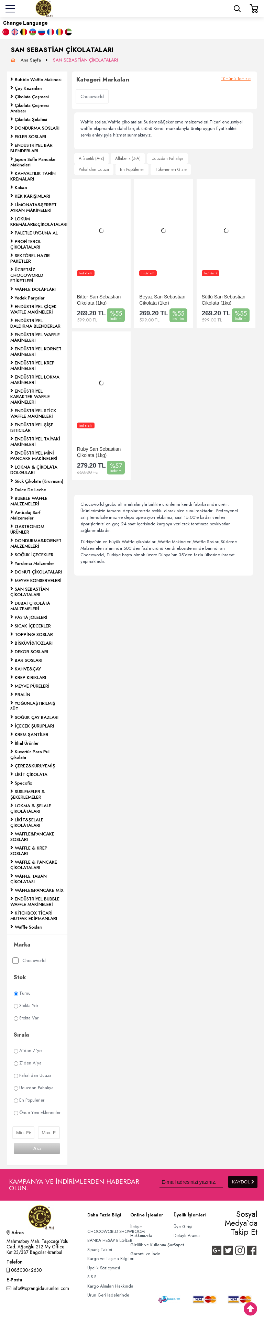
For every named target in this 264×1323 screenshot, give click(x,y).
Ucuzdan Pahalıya (34, 1087)
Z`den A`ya (28, 1063)
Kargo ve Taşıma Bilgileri (110, 1259)
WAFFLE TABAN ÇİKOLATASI (28, 879)
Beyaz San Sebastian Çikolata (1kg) (162, 299)
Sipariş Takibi (99, 1250)
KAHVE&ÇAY (28, 669)
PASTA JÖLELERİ (31, 617)
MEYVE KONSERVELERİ (38, 580)
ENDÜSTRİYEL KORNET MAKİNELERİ (36, 352)
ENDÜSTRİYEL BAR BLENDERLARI (31, 148)
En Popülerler (29, 1100)
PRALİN (22, 694)
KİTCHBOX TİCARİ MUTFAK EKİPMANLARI (33, 916)
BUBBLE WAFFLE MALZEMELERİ (28, 501)
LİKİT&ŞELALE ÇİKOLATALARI (26, 823)
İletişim (136, 1227)
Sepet (179, 1245)
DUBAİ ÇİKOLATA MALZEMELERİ (30, 606)
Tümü (22, 993)
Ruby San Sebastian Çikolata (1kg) (99, 452)
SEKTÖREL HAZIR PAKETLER (30, 258)
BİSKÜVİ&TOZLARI (34, 643)
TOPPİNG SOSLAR (34, 634)
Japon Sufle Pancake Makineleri (32, 162)
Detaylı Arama (187, 1236)
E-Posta (14, 1280)
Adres (15, 1233)
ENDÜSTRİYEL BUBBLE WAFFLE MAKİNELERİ (34, 902)
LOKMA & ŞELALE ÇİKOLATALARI (30, 808)
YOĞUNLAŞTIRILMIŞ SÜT (32, 706)
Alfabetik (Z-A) (128, 158)
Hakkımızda (141, 1236)
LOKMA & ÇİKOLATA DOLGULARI (33, 470)
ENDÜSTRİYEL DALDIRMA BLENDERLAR (35, 323)
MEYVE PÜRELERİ (32, 686)
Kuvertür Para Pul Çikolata (30, 754)
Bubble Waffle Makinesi (38, 79)
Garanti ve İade (145, 1254)
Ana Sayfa (31, 60)
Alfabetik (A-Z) (91, 158)
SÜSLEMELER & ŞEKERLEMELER (27, 794)
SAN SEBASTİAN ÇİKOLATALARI (85, 60)
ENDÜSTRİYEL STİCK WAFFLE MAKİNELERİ (33, 413)
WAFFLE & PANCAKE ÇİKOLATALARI (33, 865)
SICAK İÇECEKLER (33, 626)
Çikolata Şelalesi (31, 119)
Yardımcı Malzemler (34, 563)
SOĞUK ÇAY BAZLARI (36, 717)
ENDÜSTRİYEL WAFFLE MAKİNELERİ (35, 337)
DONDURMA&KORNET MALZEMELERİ (36, 543)
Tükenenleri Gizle (171, 169)
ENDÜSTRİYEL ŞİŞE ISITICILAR (31, 428)
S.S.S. (92, 1277)
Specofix (23, 783)
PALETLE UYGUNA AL (36, 233)
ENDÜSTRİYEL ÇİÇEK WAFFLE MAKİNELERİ (33, 309)
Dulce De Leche (30, 489)
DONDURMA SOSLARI (37, 128)
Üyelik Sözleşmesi (103, 1268)
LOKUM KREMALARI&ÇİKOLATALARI (38, 222)
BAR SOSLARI (28, 660)
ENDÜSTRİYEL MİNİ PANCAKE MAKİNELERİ (33, 456)
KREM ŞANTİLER (31, 734)
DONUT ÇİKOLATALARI (38, 572)
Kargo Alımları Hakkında (110, 1286)
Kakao (21, 187)
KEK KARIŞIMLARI (32, 196)
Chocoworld (29, 960)
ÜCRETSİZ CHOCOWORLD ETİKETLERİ (26, 275)
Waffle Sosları (28, 927)
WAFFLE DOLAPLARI (35, 289)
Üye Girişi (183, 1227)
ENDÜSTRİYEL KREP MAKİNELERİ (32, 366)
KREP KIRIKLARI (30, 677)
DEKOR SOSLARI (31, 651)
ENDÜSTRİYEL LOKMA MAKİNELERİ (34, 380)
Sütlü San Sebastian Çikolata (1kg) (223, 299)
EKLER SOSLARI (30, 136)
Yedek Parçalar (30, 298)
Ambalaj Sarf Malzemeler (25, 515)
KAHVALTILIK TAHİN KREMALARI (33, 176)
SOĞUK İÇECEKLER (34, 554)
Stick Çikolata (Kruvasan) (39, 481)
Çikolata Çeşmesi (32, 97)
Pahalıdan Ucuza (33, 1075)
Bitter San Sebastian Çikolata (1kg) (99, 299)
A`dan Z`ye (28, 1050)
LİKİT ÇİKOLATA (31, 774)
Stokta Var (26, 1018)
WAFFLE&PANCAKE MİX (39, 890)
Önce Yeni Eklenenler (37, 1112)
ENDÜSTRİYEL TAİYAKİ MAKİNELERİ (35, 442)
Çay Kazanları (28, 88)
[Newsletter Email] (191, 1182)
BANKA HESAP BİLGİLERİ (110, 1240)
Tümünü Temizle (236, 79)
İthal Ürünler (27, 743)
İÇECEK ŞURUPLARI (34, 726)
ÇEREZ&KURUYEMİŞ (35, 766)
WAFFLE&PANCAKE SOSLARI (32, 837)
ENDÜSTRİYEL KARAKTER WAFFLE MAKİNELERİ (30, 396)
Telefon (14, 1262)
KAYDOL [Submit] (243, 1181)
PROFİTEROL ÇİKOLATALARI (25, 244)
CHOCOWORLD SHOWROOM (116, 1231)
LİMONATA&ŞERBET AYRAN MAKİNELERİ (33, 207)
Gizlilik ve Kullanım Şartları (155, 1245)
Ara (37, 1148)
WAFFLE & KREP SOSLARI (28, 851)
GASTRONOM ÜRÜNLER (27, 529)
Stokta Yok (26, 1005)
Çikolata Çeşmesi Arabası (29, 108)
